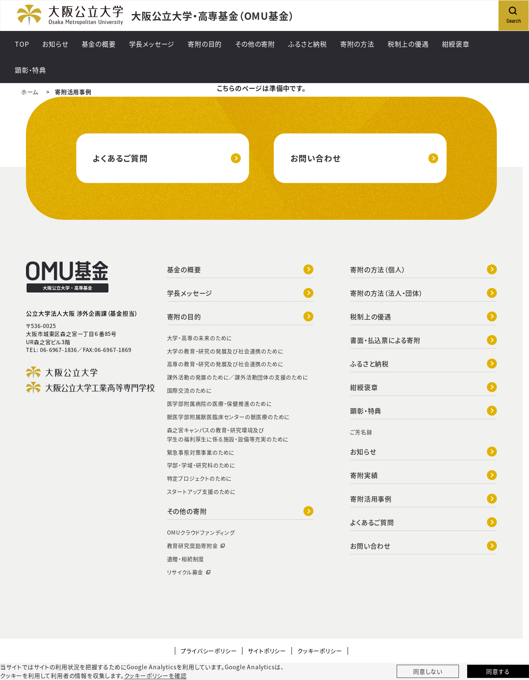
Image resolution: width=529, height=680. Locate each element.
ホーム (29, 92)
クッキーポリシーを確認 (155, 675)
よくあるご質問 (167, 158)
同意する (498, 671)
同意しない (427, 671)
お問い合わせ (364, 158)
